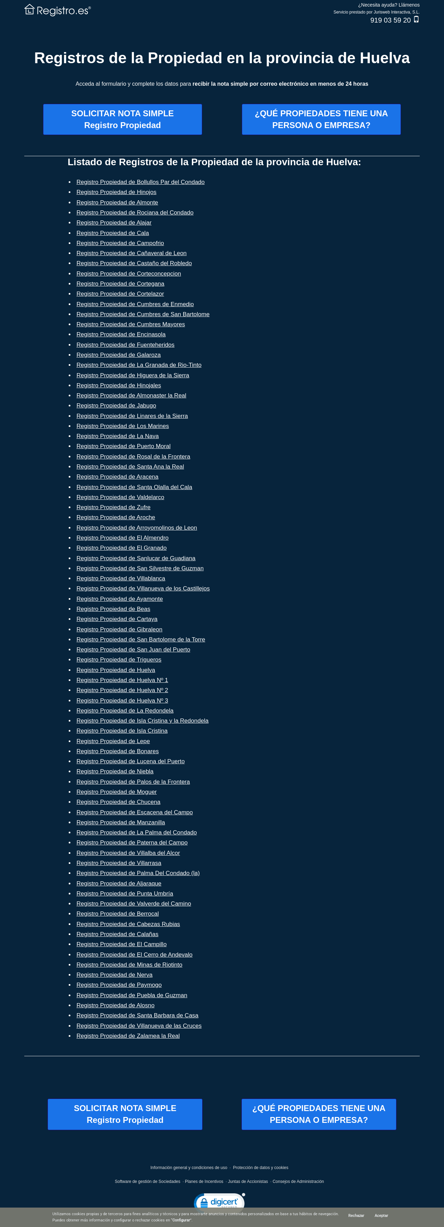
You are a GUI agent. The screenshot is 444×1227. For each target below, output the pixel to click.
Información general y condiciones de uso (189, 1167)
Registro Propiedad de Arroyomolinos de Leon (137, 527)
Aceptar (381, 1215)
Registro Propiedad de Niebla (115, 771)
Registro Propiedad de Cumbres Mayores (131, 324)
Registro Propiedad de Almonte (117, 202)
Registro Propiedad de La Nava (118, 436)
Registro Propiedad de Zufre (114, 507)
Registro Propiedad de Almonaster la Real (132, 395)
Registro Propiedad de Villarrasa (119, 863)
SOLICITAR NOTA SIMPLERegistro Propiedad (122, 119)
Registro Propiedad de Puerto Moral (124, 446)
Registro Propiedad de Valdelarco (120, 497)
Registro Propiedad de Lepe (113, 741)
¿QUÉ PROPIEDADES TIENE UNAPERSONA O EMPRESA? (321, 119)
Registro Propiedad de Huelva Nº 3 (122, 700)
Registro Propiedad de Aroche (116, 517)
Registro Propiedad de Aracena (118, 476)
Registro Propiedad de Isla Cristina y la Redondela (143, 720)
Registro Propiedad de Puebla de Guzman (132, 995)
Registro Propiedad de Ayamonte (120, 599)
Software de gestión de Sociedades (147, 1181)
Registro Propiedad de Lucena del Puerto (131, 761)
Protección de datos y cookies (260, 1167)
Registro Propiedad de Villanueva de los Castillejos (143, 588)
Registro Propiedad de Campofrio (120, 243)
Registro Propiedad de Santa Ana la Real (130, 466)
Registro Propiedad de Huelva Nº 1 (122, 680)
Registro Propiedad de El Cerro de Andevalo (135, 954)
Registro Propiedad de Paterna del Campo (132, 842)
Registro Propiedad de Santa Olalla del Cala (135, 487)
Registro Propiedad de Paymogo (119, 985)
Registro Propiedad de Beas (114, 609)
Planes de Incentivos (204, 1181)
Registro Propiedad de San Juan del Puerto (133, 649)
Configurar (181, 1220)
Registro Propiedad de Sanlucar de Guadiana (136, 558)
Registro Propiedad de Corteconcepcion (129, 273)
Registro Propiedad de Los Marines (123, 426)
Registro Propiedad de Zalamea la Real (128, 1036)
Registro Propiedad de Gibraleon (120, 629)
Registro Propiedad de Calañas (118, 934)
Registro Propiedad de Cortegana (120, 283)
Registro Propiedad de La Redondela (125, 710)
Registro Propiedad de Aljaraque (119, 883)
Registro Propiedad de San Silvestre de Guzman (140, 568)
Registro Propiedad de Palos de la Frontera (133, 782)
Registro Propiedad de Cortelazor (120, 294)
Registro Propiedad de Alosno (116, 1005)
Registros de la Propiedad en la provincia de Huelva (222, 57)
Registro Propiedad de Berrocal (118, 913)
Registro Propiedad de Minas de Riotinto (129, 964)
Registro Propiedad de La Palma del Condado (137, 832)
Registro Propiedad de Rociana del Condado (135, 212)
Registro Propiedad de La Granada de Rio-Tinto (139, 365)
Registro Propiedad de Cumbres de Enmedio (135, 304)
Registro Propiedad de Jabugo (116, 405)
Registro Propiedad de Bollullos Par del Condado (141, 182)
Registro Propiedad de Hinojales (119, 385)
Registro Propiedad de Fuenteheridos (126, 345)
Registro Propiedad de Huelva (116, 670)
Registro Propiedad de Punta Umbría (125, 893)
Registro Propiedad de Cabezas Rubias (128, 924)
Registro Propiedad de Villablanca (121, 578)
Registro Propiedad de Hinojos (117, 192)
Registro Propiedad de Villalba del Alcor (128, 853)
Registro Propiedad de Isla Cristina (122, 731)
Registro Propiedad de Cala (113, 233)
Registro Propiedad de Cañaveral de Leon (132, 253)
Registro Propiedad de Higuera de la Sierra (133, 375)
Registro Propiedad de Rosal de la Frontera (133, 456)
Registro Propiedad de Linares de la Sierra (132, 416)
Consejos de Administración (298, 1181)
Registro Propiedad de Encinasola (121, 334)
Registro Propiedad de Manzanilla (121, 822)
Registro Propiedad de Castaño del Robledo (134, 263)
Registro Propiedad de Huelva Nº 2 (122, 690)
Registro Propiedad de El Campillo (122, 944)
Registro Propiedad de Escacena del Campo (135, 812)
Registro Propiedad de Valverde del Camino (134, 903)
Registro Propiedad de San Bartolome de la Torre (141, 639)
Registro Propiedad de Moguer (117, 792)
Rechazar (356, 1215)
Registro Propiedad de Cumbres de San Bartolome (143, 314)
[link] (220, 1205)
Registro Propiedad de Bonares (118, 751)
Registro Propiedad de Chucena (119, 802)
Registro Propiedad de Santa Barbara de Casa (138, 1015)
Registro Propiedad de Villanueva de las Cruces (139, 1026)
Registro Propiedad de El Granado (122, 548)
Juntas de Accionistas (248, 1181)
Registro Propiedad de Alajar (114, 222)
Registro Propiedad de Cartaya (117, 619)
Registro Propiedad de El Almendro (123, 538)
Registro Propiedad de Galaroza (119, 355)
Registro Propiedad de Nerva (115, 975)
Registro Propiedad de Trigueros (119, 659)
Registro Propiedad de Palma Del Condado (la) (138, 873)
